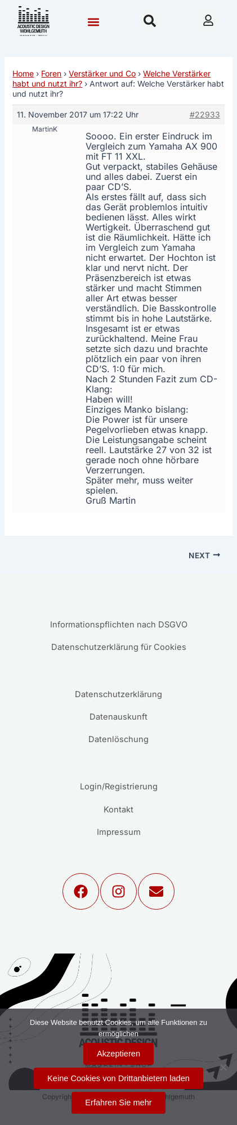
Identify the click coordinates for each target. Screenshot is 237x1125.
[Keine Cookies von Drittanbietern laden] (223, 1067)
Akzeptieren (118, 1053)
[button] (93, 22)
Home (23, 73)
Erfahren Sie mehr (118, 1102)
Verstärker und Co (102, 73)
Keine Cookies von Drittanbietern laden (118, 1078)
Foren (51, 73)
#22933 (205, 114)
